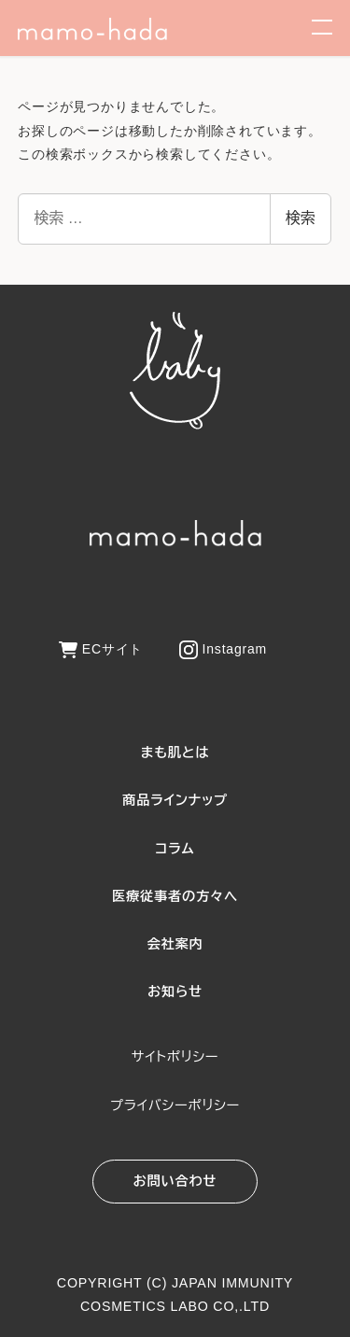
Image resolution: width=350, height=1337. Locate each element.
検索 (300, 218)
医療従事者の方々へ (175, 896)
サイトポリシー (175, 1056)
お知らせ (175, 991)
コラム (175, 848)
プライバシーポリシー (175, 1105)
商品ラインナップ (175, 800)
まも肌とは (175, 752)
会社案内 (175, 943)
